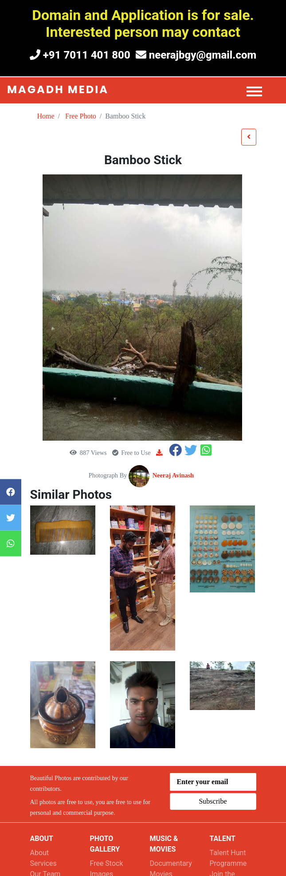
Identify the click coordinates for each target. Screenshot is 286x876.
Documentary (171, 863)
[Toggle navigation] (257, 90)
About (39, 852)
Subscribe (213, 801)
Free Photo (80, 116)
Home (46, 116)
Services (43, 863)
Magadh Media (58, 89)
